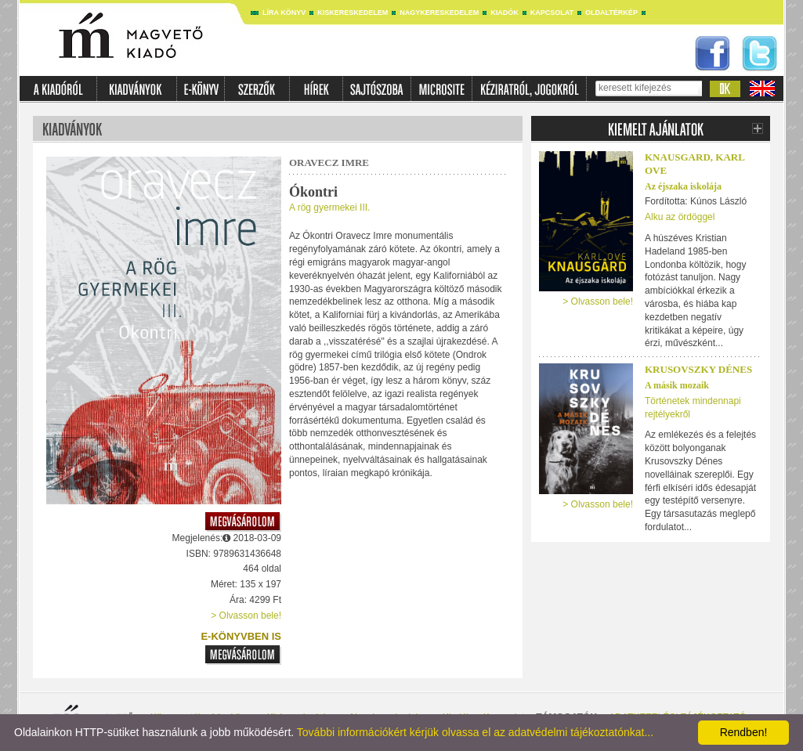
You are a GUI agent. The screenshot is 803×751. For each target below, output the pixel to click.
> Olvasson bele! (246, 615)
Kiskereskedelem (352, 12)
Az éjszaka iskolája (683, 186)
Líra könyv (284, 12)
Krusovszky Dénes (698, 369)
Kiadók (504, 12)
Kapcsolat (551, 12)
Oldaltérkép (611, 12)
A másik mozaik (677, 385)
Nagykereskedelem (439, 12)
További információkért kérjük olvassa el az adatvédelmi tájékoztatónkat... (475, 732)
